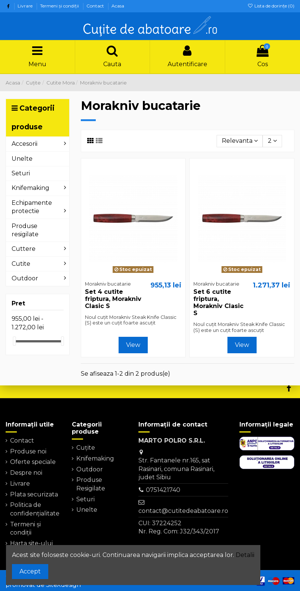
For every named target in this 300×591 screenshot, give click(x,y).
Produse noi (28, 451)
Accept (30, 571)
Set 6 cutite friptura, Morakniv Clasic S (218, 302)
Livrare (26, 6)
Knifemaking (95, 458)
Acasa (117, 6)
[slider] (14, 341)
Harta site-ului (31, 543)
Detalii (245, 554)
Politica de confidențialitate (34, 509)
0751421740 (163, 489)
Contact (95, 6)
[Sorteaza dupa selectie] (240, 141)
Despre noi (26, 472)
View (133, 344)
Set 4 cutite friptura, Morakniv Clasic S (113, 299)
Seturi (85, 499)
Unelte (86, 509)
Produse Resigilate (90, 484)
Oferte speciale (33, 461)
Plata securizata (34, 494)
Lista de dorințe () (271, 6)
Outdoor (89, 469)
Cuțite (85, 447)
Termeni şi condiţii (60, 6)
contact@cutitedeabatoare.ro (183, 510)
